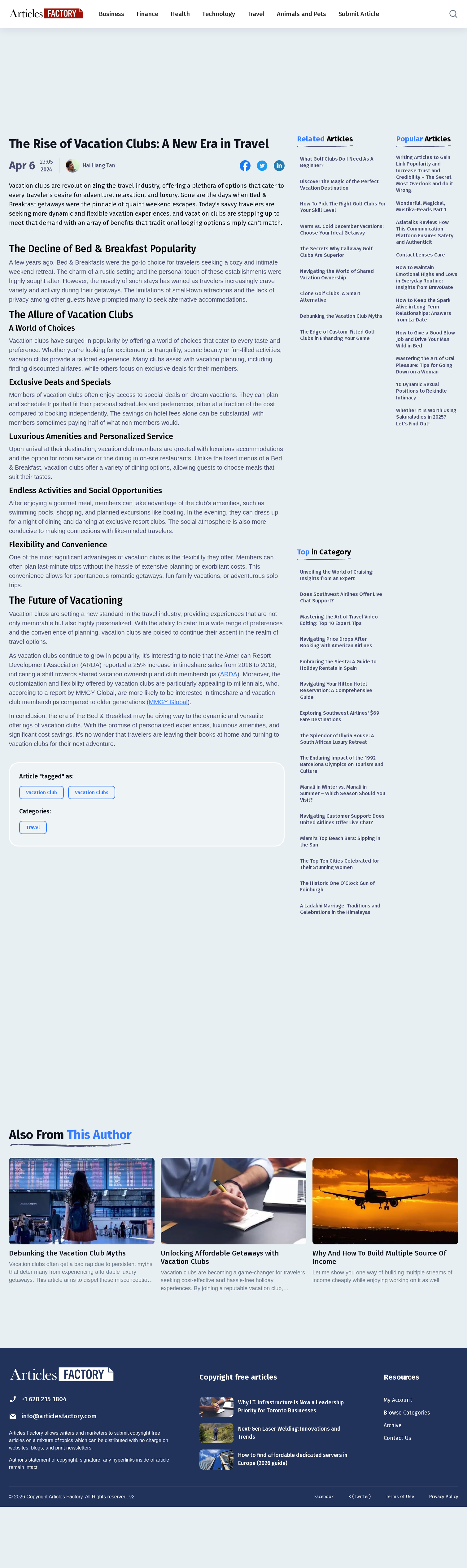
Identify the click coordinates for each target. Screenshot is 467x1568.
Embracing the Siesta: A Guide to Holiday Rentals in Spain (341, 696)
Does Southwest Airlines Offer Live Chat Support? (338, 625)
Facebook (318, 1558)
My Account (400, 1455)
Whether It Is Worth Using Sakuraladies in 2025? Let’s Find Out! (423, 452)
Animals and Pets (301, 14)
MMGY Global (168, 856)
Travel (255, 14)
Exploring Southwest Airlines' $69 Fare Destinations (342, 751)
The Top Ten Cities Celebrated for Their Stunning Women (342, 915)
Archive (394, 1483)
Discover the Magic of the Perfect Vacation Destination (342, 186)
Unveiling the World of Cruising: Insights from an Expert (340, 601)
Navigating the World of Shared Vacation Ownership (340, 288)
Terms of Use (397, 1558)
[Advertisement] (233, 75)
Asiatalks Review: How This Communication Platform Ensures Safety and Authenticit (426, 238)
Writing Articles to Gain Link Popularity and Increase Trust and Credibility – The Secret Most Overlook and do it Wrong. (426, 175)
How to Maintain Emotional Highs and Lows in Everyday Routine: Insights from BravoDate (424, 291)
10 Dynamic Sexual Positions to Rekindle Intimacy (423, 424)
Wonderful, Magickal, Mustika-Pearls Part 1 (422, 211)
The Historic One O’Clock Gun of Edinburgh (341, 939)
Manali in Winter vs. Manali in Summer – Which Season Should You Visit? (341, 833)
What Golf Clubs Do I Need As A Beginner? (340, 163)
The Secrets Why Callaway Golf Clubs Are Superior (339, 265)
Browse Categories (410, 1469)
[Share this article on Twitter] (262, 165)
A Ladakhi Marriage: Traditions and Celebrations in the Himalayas (343, 963)
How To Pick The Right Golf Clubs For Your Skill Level (341, 210)
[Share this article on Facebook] (245, 165)
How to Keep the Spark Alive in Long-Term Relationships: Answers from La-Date (425, 329)
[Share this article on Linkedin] (279, 165)
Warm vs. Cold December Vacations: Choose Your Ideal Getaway (337, 237)
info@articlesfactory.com (58, 1472)
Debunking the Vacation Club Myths (336, 336)
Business (111, 14)
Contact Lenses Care (422, 263)
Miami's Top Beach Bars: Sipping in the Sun (341, 891)
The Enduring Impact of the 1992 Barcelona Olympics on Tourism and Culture (341, 802)
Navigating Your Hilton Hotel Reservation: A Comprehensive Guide (338, 723)
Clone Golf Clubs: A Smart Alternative (332, 312)
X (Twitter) (355, 1558)
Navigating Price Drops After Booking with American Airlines (339, 672)
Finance (147, 14)
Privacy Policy (442, 1558)
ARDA (228, 828)
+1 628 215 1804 (41, 1454)
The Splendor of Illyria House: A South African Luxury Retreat (340, 775)
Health (180, 14)
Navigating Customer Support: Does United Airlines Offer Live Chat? (339, 864)
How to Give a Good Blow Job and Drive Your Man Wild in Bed (426, 361)
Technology (218, 14)
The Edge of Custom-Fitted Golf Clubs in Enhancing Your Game (340, 360)
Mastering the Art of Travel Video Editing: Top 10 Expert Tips (342, 649)
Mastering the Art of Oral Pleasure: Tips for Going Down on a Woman (424, 392)
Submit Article (358, 14)
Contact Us (399, 1496)
